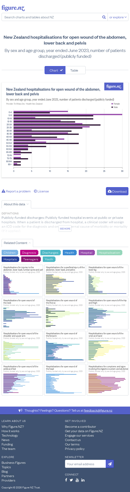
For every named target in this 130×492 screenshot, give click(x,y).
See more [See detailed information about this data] (65, 228)
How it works (10, 431)
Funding (7, 444)
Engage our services (79, 435)
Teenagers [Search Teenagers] (30, 259)
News (5, 439)
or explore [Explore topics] (118, 17)
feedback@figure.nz (98, 410)
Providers (8, 480)
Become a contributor (80, 426)
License (41, 191)
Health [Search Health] (69, 252)
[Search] (104, 17)
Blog (5, 471)
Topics (6, 467)
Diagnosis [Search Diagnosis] (29, 252)
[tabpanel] (65, 130)
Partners (8, 475)
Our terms (72, 444)
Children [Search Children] (10, 252)
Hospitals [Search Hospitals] (10, 259)
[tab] (55, 70)
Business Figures (14, 462)
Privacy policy (75, 448)
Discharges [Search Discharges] (50, 252)
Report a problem (16, 191)
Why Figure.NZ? (13, 426)
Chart (54, 70)
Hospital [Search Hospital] (86, 252)
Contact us (73, 439)
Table (74, 70)
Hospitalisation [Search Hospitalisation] (109, 252)
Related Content (15, 242)
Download (117, 191)
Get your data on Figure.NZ (84, 431)
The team (8, 448)
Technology (10, 435)
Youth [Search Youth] (49, 259)
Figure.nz (13, 8)
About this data (14, 204)
